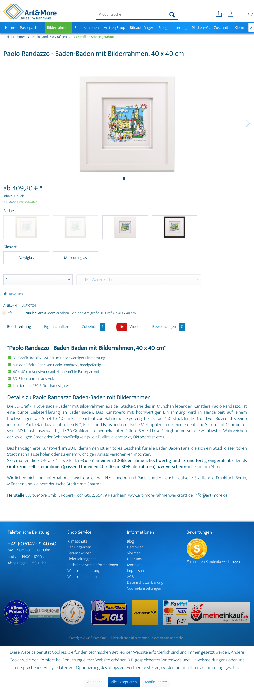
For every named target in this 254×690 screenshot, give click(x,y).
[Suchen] (172, 14)
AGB (130, 577)
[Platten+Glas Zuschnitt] (210, 27)
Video (134, 327)
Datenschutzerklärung (145, 583)
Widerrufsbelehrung (83, 571)
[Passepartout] (31, 27)
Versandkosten (79, 553)
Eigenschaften (56, 327)
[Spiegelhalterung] (172, 27)
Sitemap (134, 553)
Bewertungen (168, 327)
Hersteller (135, 547)
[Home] (10, 27)
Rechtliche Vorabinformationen (92, 565)
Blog (130, 541)
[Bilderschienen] (87, 27)
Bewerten (13, 294)
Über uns (134, 559)
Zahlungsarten (79, 547)
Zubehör (93, 327)
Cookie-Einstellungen (144, 588)
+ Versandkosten (27, 202)
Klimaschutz (77, 541)
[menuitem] (137, 14)
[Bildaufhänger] (142, 27)
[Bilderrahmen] (58, 27)
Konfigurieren (156, 681)
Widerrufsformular (82, 577)
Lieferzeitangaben (81, 559)
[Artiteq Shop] (114, 27)
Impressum (136, 571)
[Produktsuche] (137, 14)
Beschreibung (19, 327)
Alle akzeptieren (124, 681)
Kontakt (133, 565)
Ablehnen (95, 681)
